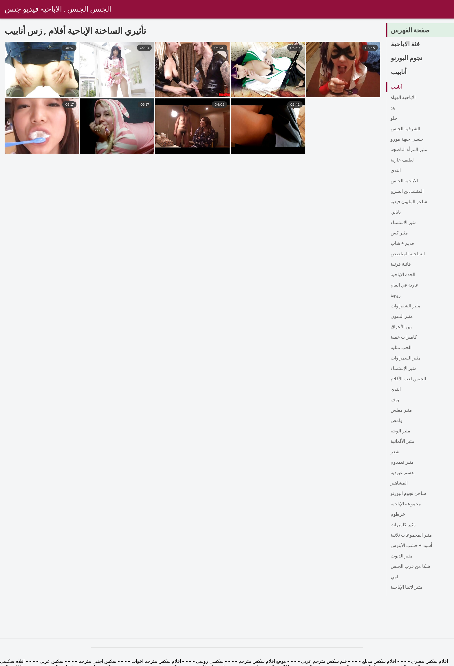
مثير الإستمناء (404, 368)
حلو (394, 118)
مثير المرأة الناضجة (409, 150)
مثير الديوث (402, 556)
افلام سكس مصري (429, 661)
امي (394, 577)
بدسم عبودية (403, 473)
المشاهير (399, 483)
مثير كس (399, 233)
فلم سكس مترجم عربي (323, 661)
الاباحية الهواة (403, 98)
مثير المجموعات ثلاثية (411, 535)
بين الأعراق (401, 327)
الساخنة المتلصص (408, 254)
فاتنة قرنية (401, 264)
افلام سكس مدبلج (379, 661)
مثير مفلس (401, 410)
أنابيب (399, 72)
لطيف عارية (402, 160)
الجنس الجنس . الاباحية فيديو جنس (58, 9)
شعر (395, 452)
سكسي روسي (209, 661)
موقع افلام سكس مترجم (262, 661)
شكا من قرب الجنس (410, 566)
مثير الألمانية (402, 441)
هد (393, 108)
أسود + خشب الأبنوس (411, 546)
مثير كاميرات (403, 525)
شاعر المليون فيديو (409, 202)
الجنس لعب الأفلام (408, 379)
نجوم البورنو (406, 58)
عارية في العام (405, 285)
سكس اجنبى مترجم (97, 661)
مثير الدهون (402, 316)
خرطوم (398, 514)
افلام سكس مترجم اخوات (156, 661)
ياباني (396, 212)
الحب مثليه (401, 348)
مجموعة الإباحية (406, 504)
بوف (395, 400)
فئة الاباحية (405, 44)
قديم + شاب (402, 243)
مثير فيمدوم (402, 462)
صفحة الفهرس (410, 30)
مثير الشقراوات (405, 306)
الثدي (396, 170)
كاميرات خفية (404, 337)
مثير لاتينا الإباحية (406, 587)
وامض (396, 421)
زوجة (396, 295)
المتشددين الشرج (407, 191)
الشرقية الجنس (405, 129)
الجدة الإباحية (403, 275)
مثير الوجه (400, 431)
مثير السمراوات (406, 358)
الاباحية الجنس (404, 181)
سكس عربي (51, 661)
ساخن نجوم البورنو (408, 493)
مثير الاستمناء (404, 223)
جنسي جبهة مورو (407, 139)
